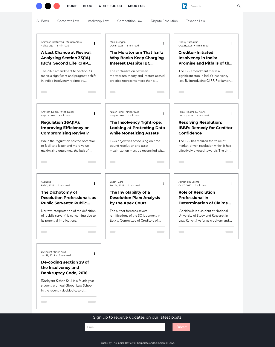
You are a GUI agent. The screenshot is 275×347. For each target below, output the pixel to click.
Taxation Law (195, 21)
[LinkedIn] (184, 6)
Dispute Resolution (164, 21)
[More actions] (95, 43)
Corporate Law (68, 21)
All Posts (43, 21)
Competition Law (129, 21)
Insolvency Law (98, 21)
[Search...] (208, 6)
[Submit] (181, 327)
